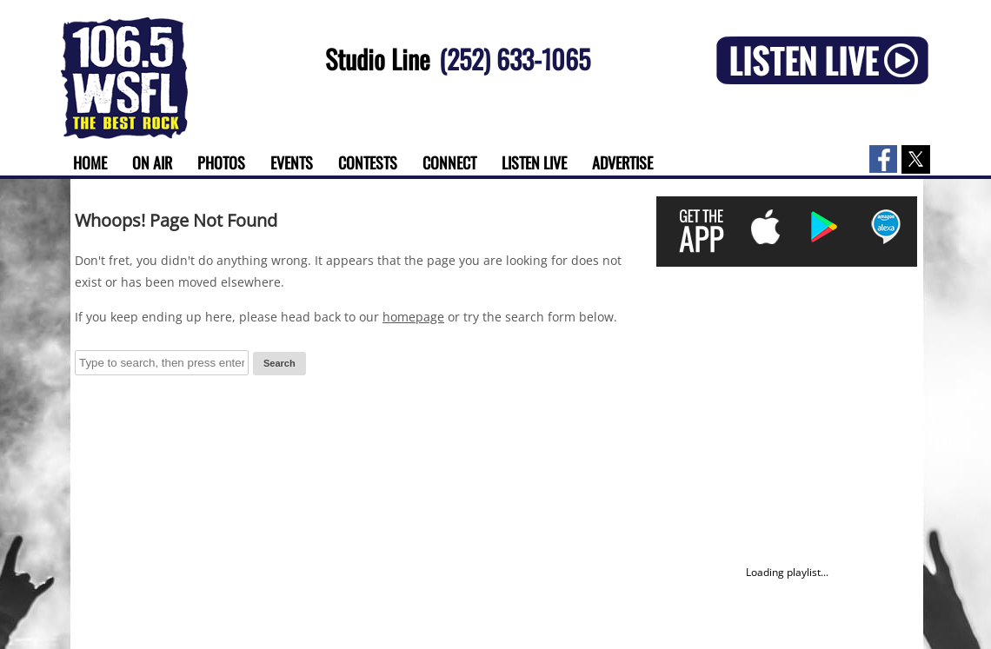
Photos (221, 162)
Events (291, 162)
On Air (152, 162)
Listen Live (534, 162)
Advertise (622, 162)
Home (90, 162)
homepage (413, 316)
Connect (449, 162)
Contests (367, 162)
